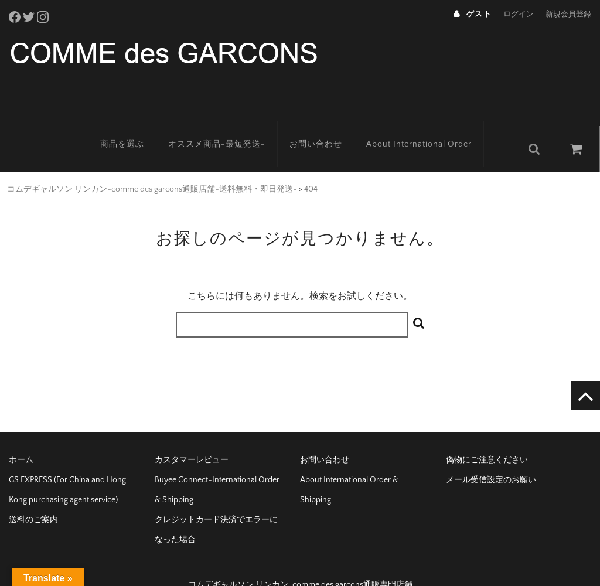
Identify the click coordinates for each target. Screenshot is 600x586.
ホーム (21, 437)
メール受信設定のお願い (491, 457)
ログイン (518, 14)
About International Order (432, 126)
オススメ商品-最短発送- (230, 126)
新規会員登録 (568, 14)
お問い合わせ (329, 126)
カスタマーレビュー (192, 437)
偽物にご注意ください (487, 437)
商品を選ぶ (136, 126)
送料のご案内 (33, 497)
